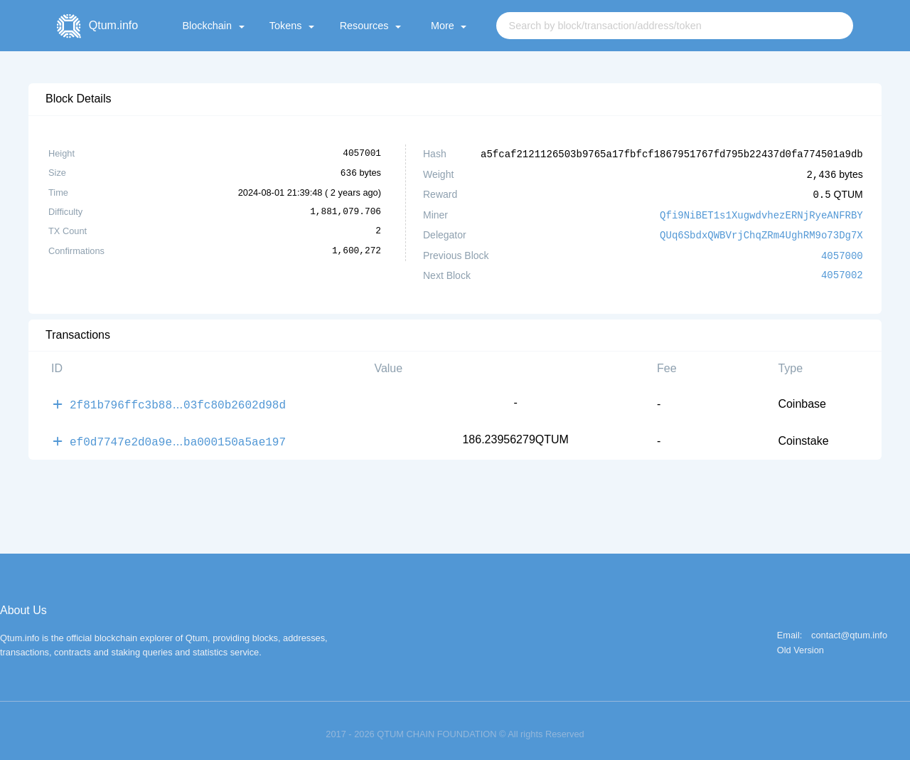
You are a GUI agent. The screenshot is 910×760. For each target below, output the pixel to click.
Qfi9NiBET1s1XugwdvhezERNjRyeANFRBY (761, 212)
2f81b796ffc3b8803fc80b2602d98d (178, 399)
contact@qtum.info (849, 628)
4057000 (842, 251)
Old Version (800, 643)
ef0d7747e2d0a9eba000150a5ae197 (178, 434)
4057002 (842, 271)
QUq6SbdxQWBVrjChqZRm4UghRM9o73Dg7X (761, 231)
